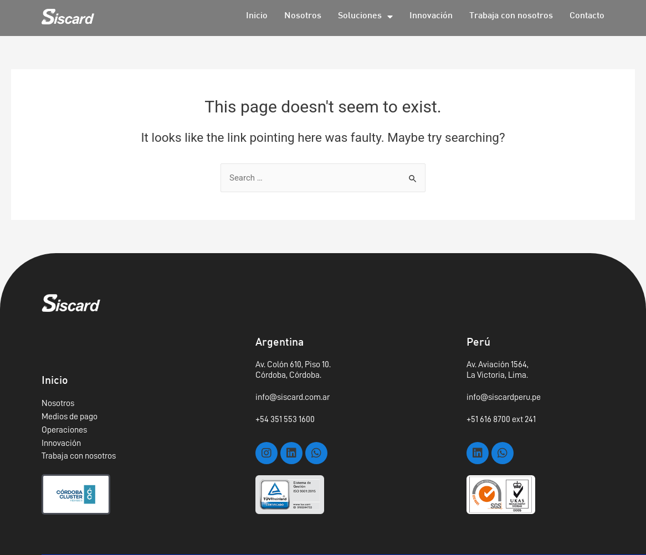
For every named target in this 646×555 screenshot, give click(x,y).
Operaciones (64, 429)
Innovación (431, 16)
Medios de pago (70, 416)
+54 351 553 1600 (285, 419)
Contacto (587, 16)
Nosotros (302, 16)
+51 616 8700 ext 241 (501, 419)
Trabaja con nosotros (511, 16)
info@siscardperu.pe (503, 397)
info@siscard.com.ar (292, 397)
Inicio (257, 16)
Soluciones (365, 16)
